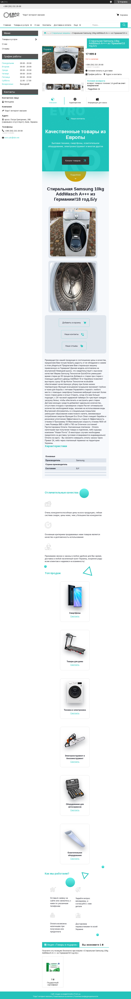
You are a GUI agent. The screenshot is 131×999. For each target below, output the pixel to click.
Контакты (47, 25)
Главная (7, 25)
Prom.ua (77, 994)
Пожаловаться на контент (63, 996)
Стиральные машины (60, 33)
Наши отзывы (71, 346)
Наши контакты (78, 118)
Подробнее (75, 175)
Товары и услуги (21, 25)
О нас (37, 25)
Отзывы (5, 49)
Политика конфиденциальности (86, 996)
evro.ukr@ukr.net (12, 138)
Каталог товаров (72, 160)
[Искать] (124, 25)
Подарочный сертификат (52, 984)
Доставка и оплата (62, 25)
